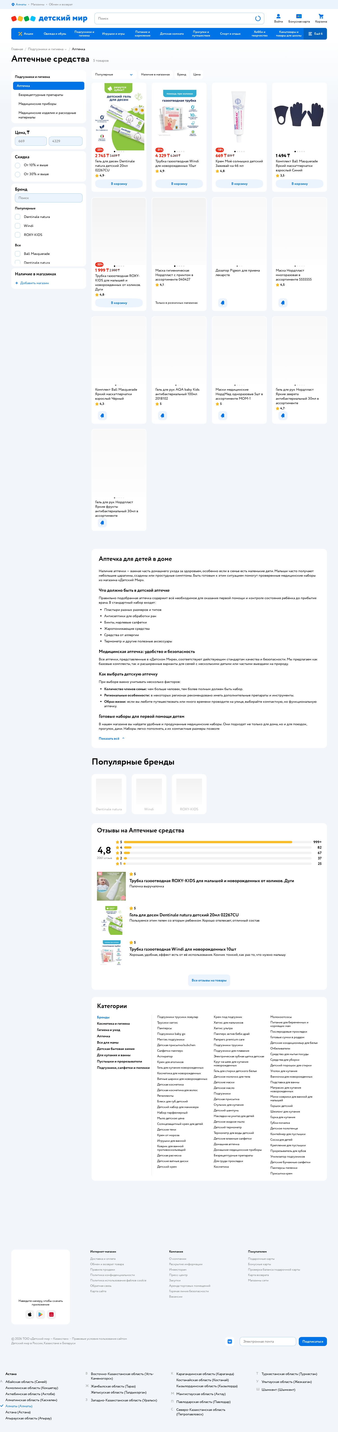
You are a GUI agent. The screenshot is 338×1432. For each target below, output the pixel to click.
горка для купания (282, 1117)
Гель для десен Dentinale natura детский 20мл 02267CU (184, 915)
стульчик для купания (229, 1105)
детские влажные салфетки (233, 1138)
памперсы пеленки (283, 1168)
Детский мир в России (27, 1343)
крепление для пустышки (288, 1145)
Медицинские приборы (37, 104)
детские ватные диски (172, 1161)
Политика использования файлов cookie (118, 1280)
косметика (221, 1167)
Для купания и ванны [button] (114, 1055)
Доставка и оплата (102, 1259)
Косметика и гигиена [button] (113, 1023)
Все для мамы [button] (108, 1042)
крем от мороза (168, 1135)
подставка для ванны (284, 1082)
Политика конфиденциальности (112, 1275)
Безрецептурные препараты (40, 95)
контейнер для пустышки (288, 1134)
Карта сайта (98, 1291)
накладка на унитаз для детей (234, 1116)
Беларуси (69, 1343)
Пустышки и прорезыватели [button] (119, 1061)
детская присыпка (226, 1099)
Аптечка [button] (103, 1036)
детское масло (224, 1088)
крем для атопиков (170, 1062)
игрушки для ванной (171, 1141)
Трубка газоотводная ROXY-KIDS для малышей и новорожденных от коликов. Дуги (211, 881)
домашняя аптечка (226, 1144)
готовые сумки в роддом (287, 1037)
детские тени (166, 1129)
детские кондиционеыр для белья (293, 1043)
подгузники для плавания (231, 1051)
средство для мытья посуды (289, 1054)
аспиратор (165, 1056)
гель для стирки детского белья (235, 1071)
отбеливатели (280, 1048)
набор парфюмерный (172, 1113)
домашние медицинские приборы (238, 1150)
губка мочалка (280, 1123)
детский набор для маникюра (177, 1107)
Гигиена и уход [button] (108, 1030)
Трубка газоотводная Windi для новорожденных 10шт (182, 949)
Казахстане (51, 1343)
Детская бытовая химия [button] (116, 1049)
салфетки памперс (170, 1051)
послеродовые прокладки (288, 1031)
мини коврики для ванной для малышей (291, 1098)
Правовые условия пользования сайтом (99, 1339)
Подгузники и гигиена (45, 49)
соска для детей (281, 1140)
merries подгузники (170, 1039)
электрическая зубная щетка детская (239, 1056)
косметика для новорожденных (179, 1073)
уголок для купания (283, 1071)
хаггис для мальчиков (228, 1022)
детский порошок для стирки (291, 1065)
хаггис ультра (223, 1028)
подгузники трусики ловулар (177, 1017)
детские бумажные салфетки (290, 1162)
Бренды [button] (103, 1017)
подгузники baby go (171, 1034)
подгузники (222, 1093)
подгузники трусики (228, 1045)
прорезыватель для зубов (288, 1151)
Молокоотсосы (281, 1017)
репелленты (165, 1096)
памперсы (164, 1028)
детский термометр (228, 1127)
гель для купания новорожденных (180, 1067)
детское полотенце (284, 1128)
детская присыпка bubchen (176, 1045)
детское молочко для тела (232, 1077)
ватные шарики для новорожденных (182, 1079)
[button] (315, 34)
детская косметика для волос (177, 1090)
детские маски (224, 1082)
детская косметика (170, 1084)
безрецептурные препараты (233, 1155)
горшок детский (281, 1106)
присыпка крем (281, 1173)
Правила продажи (102, 1269)
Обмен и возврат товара (107, 1264)
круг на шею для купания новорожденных (231, 1063)
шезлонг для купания (285, 1111)
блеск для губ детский (172, 1101)
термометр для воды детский (234, 1133)
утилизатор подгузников (287, 1156)
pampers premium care (229, 1039)
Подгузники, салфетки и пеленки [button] (123, 1067)
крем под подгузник (228, 1017)
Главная (17, 49)
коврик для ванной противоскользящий (171, 1148)
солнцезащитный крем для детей (180, 1124)
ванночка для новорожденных (291, 1077)
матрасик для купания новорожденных (285, 1089)
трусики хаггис (167, 1022)
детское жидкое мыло (229, 1122)
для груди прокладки (228, 1161)
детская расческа (169, 1155)
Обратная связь (100, 1286)
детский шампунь (226, 1110)
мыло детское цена (170, 1118)
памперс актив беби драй (232, 1034)
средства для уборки (284, 1060)
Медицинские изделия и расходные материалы (47, 115)
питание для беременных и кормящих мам (289, 1024)
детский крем (167, 1167)
